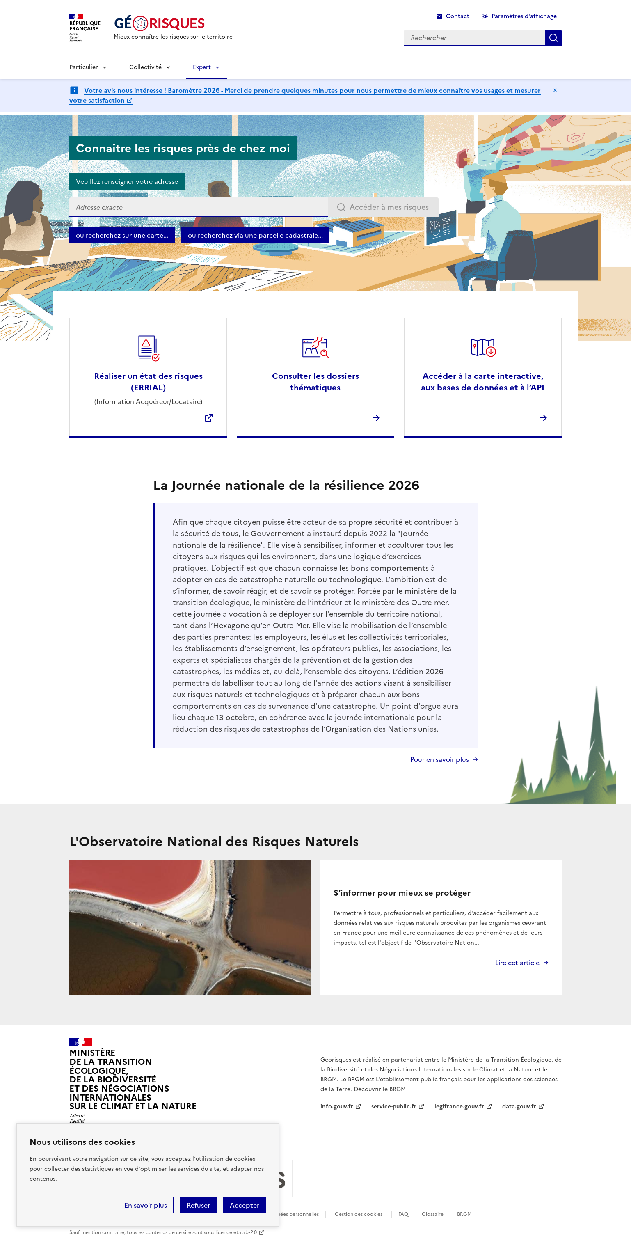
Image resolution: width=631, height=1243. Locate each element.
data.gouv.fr (519, 1106)
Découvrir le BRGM (380, 1089)
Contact (457, 16)
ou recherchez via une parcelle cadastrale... (255, 235)
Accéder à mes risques (389, 207)
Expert (202, 67)
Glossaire (433, 1214)
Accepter (244, 1205)
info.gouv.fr (336, 1106)
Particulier (83, 67)
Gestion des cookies (358, 1214)
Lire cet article (517, 963)
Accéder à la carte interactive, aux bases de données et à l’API (482, 382)
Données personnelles (293, 1214)
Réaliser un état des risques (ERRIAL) (148, 382)
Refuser (198, 1205)
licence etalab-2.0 (236, 1232)
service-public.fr (393, 1106)
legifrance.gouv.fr (459, 1106)
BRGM (464, 1214)
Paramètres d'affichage (524, 16)
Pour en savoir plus (439, 759)
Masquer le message (555, 90)
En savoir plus (145, 1205)
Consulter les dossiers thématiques (315, 382)
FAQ (403, 1214)
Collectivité (145, 67)
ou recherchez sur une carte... (122, 235)
